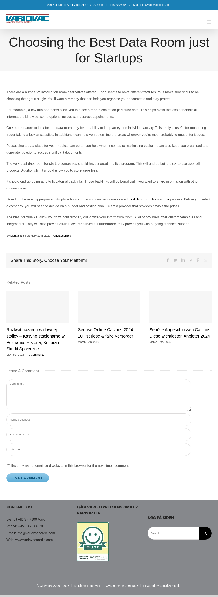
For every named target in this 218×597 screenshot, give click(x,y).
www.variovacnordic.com (34, 540)
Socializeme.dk (170, 585)
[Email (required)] (98, 434)
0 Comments (36, 354)
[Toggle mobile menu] (209, 22)
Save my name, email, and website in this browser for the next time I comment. (70, 465)
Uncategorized (62, 235)
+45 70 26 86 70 (30, 526)
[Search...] (173, 533)
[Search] (205, 533)
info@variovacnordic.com (36, 533)
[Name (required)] (98, 419)
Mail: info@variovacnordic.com (152, 4)
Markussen (17, 235)
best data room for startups (149, 199)
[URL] (98, 449)
